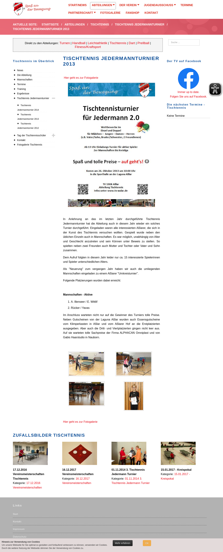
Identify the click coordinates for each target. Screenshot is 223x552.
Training (21, 89)
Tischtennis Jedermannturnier (33, 98)
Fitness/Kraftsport (88, 47)
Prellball (143, 43)
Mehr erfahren (122, 543)
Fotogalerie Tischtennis (29, 144)
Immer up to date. (188, 92)
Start (15, 513)
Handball (79, 43)
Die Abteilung (24, 75)
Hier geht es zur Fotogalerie (81, 77)
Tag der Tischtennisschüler (31, 135)
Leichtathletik (97, 43)
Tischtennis (118, 43)
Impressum (19, 528)
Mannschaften (24, 79)
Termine (21, 84)
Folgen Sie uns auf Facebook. (188, 96)
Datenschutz (19, 536)
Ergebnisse (23, 93)
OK (147, 543)
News (20, 70)
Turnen (64, 43)
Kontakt (21, 140)
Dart (132, 43)
